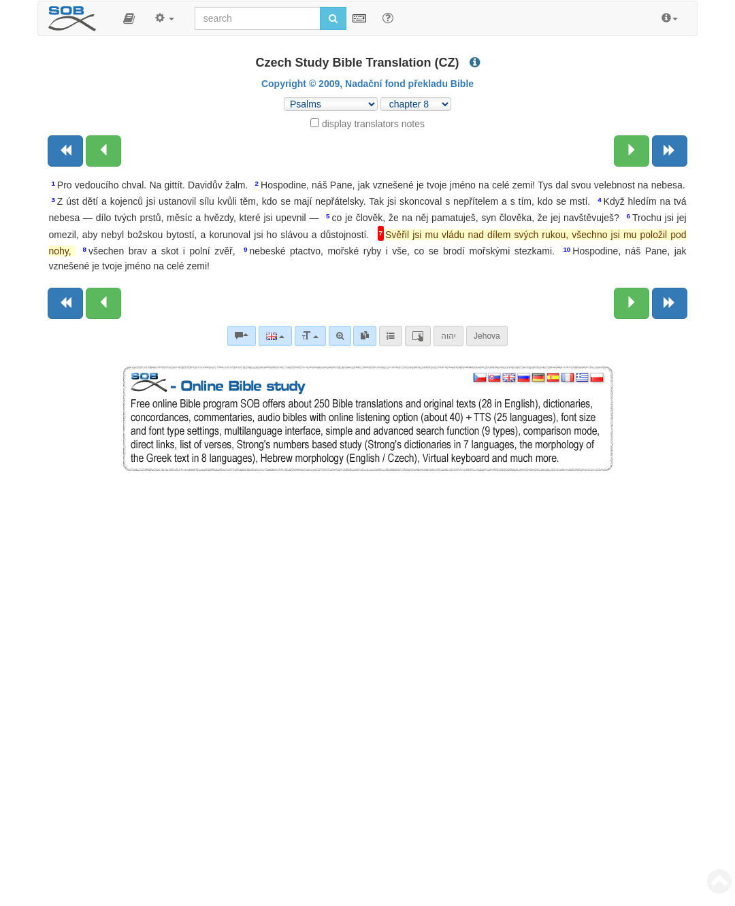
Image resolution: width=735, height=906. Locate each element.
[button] (129, 18)
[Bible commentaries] (241, 336)
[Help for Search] (388, 17)
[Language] (275, 336)
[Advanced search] (340, 336)
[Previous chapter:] (103, 151)
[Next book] (669, 151)
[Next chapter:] (631, 151)
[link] (364, 336)
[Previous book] (65, 151)
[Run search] (333, 18)
